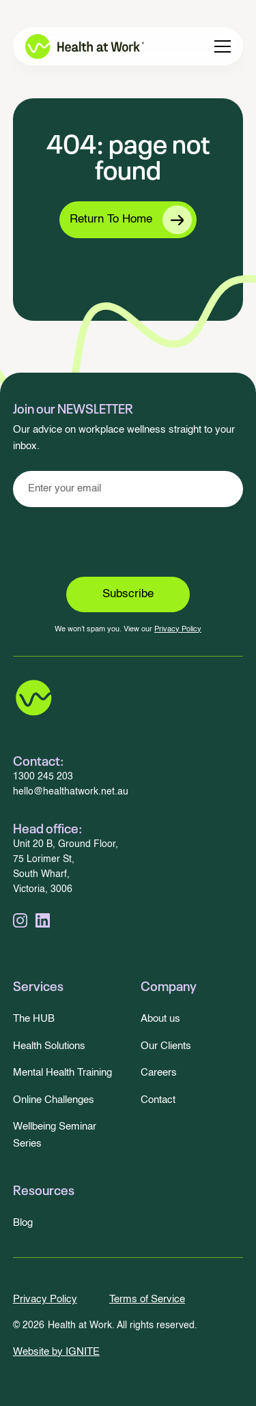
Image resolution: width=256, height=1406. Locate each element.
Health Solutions (49, 1046)
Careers (159, 1072)
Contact (158, 1100)
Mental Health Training (62, 1072)
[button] (222, 46)
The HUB (34, 1019)
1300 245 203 (43, 777)
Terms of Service (147, 1299)
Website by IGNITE (56, 1352)
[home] (74, 46)
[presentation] (128, 542)
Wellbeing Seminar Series (54, 1134)
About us (160, 1019)
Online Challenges (53, 1100)
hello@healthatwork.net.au (70, 792)
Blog (23, 1223)
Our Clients (166, 1046)
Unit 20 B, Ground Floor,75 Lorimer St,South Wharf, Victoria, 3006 (65, 867)
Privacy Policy (177, 629)
